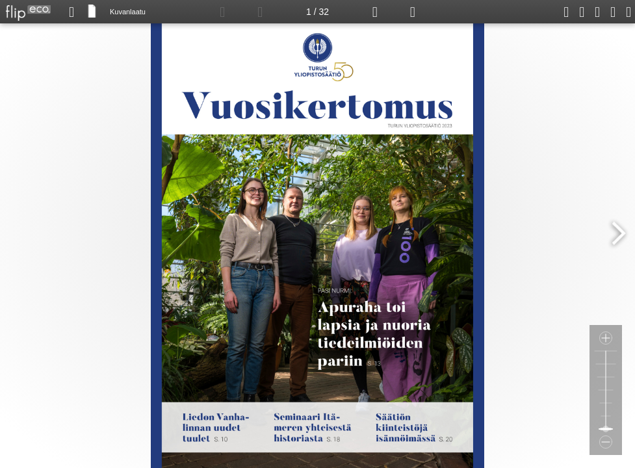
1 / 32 (317, 11)
